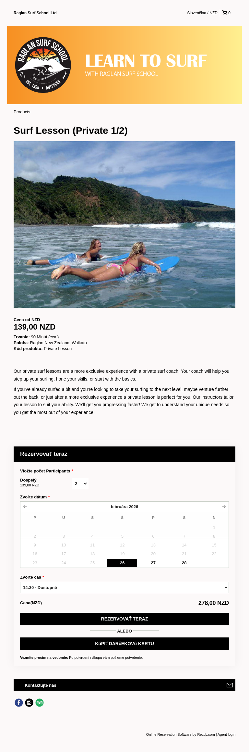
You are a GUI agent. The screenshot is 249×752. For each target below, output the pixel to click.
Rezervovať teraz (124, 618)
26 (122, 562)
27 (153, 562)
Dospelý (46, 483)
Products (22, 111)
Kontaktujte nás (40, 685)
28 (184, 562)
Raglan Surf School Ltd (35, 13)
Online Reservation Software (169, 734)
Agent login (226, 734)
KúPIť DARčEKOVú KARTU (124, 643)
